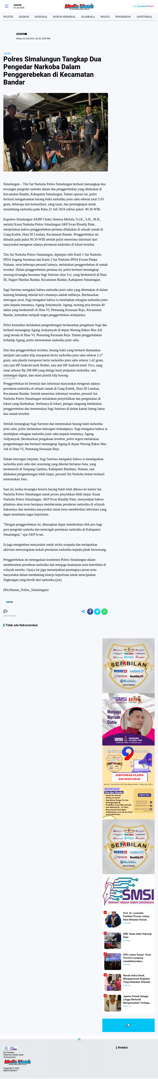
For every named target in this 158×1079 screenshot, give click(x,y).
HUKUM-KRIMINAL (66, 16)
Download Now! (145, 6)
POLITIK (8, 16)
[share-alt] (81, 611)
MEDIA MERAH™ (10, 1071)
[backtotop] (79, 1041)
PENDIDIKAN (128, 16)
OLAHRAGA (91, 16)
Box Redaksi (8, 1053)
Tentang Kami (9, 1058)
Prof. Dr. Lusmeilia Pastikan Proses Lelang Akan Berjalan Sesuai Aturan (137, 916)
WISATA (109, 16)
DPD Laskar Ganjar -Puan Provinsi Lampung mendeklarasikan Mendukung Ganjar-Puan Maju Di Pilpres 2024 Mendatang (136, 958)
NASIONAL (42, 16)
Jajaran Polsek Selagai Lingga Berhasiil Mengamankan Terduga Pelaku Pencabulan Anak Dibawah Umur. (136, 1000)
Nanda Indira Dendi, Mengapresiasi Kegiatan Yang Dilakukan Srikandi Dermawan (135, 979)
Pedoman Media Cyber (13, 1055)
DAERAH (24, 16)
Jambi (7, 53)
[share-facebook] (89, 611)
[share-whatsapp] (104, 611)
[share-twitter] (96, 611)
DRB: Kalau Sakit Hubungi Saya (136, 936)
